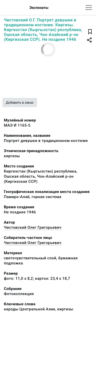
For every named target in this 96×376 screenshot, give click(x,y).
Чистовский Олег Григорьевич (32, 227)
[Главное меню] (88, 8)
